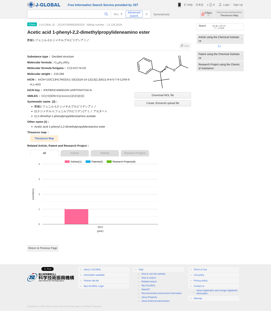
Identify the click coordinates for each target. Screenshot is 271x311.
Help (190, 4)
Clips (208, 14)
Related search (149, 281)
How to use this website (153, 274)
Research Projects (135, 153)
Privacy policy (200, 280)
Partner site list (91, 280)
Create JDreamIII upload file (162, 103)
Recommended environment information (162, 293)
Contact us (199, 286)
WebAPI (146, 289)
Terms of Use (200, 269)
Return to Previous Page (42, 248)
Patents (104, 153)
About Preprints (149, 297)
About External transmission (156, 301)
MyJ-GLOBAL (148, 285)
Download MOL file (163, 95)
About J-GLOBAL (92, 269)
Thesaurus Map (229, 14)
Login (226, 4)
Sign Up (238, 4)
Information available (94, 275)
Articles (74, 153)
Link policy (199, 275)
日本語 (199, 4)
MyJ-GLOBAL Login (94, 286)
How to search (149, 278)
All (44, 153)
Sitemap (198, 298)
